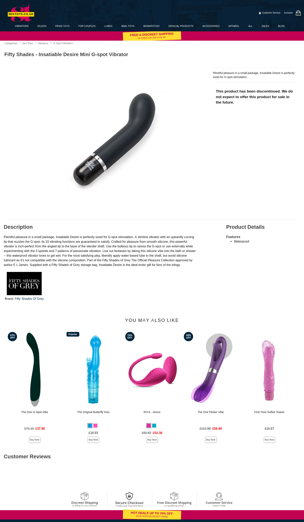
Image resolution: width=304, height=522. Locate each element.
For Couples (87, 26)
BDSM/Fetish (151, 26)
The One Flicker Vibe (211, 412)
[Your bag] (298, 12)
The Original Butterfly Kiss (93, 412)
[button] (90, 425)
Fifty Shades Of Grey (29, 299)
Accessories (211, 26)
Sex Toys (27, 43)
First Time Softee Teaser (269, 412)
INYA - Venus (152, 412)
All (250, 26)
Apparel (233, 26)
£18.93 (93, 433)
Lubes (108, 26)
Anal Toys (128, 26)
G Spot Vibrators (63, 43)
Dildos (41, 26)
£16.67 (269, 428)
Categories (10, 43)
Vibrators (22, 26)
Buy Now (34, 439)
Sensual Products (180, 26)
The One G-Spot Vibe (34, 412)
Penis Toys (62, 26)
